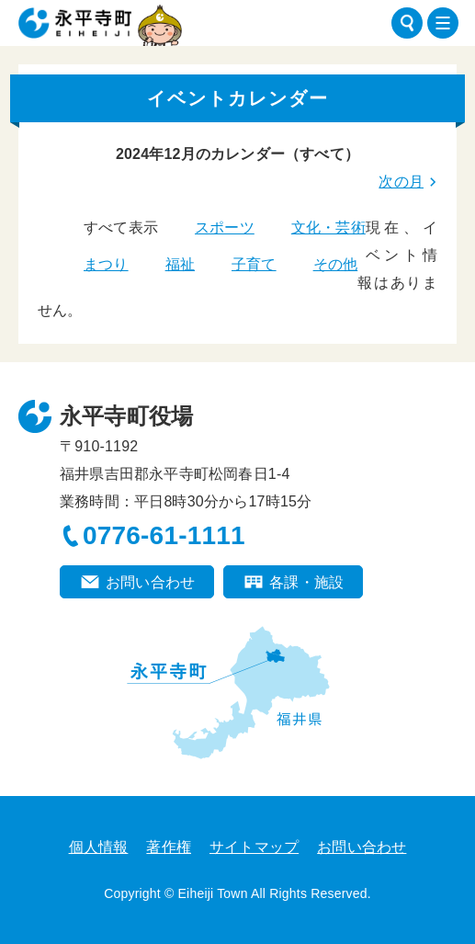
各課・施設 (306, 582)
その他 (335, 264)
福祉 (180, 264)
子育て (254, 264)
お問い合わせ (150, 582)
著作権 (168, 847)
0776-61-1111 (164, 535)
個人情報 (99, 847)
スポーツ (224, 227)
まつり (106, 264)
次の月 (401, 181)
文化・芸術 (328, 227)
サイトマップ (254, 847)
